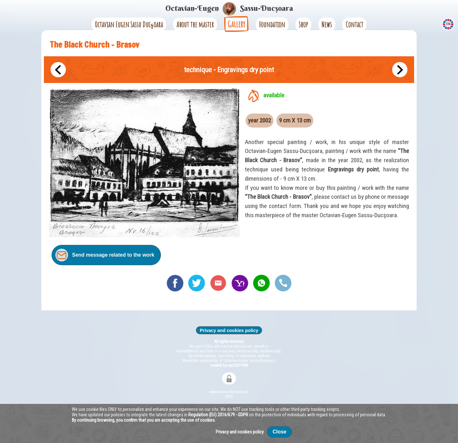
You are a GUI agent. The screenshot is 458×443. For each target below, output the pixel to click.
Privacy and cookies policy (229, 330)
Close (279, 431)
